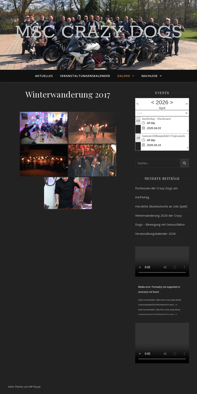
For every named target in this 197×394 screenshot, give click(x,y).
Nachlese (150, 76)
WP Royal (34, 386)
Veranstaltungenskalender (85, 76)
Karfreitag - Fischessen (156, 119)
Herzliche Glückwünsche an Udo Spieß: (161, 206)
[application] (162, 300)
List (139, 113)
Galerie (123, 76)
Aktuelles (44, 76)
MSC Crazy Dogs (98, 32)
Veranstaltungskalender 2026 (155, 234)
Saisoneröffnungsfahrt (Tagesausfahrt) (165, 136)
